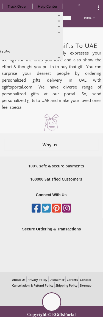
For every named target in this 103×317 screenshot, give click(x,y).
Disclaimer (57, 280)
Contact (85, 280)
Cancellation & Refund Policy (32, 285)
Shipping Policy (66, 285)
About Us (18, 280)
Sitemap (85, 285)
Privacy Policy (37, 280)
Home (10, 33)
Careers (72, 280)
